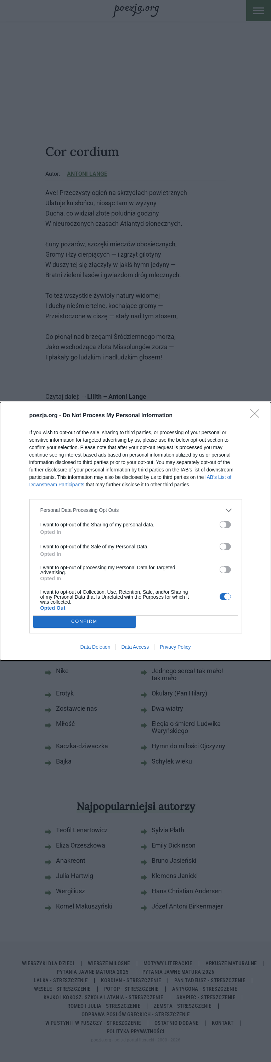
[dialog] (135, 531)
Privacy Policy (175, 647)
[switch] (225, 524)
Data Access (135, 647)
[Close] (257, 416)
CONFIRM (84, 621)
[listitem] (135, 510)
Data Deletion (95, 647)
